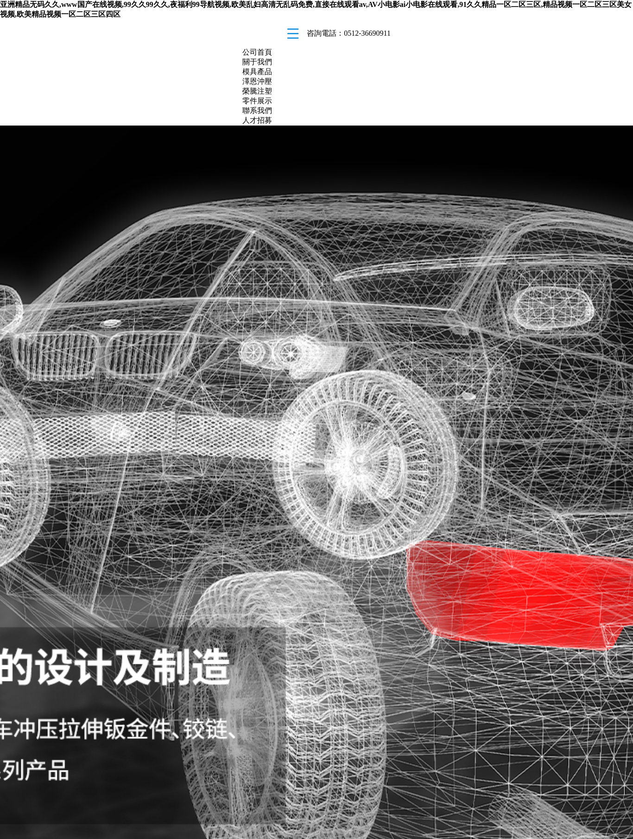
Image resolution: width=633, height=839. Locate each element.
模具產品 (257, 72)
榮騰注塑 (257, 91)
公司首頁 (257, 52)
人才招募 (257, 120)
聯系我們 (257, 110)
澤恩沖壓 (257, 81)
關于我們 (257, 62)
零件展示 (257, 101)
